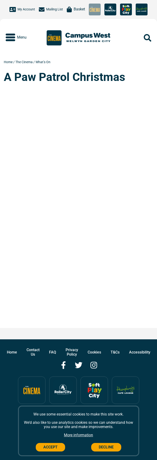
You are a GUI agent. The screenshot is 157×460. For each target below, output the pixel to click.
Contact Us (33, 352)
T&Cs (115, 352)
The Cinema (24, 62)
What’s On (43, 62)
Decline (106, 447)
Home (8, 62)
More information (78, 435)
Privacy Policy (72, 352)
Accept (50, 447)
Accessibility (139, 352)
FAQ (52, 352)
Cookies (94, 352)
